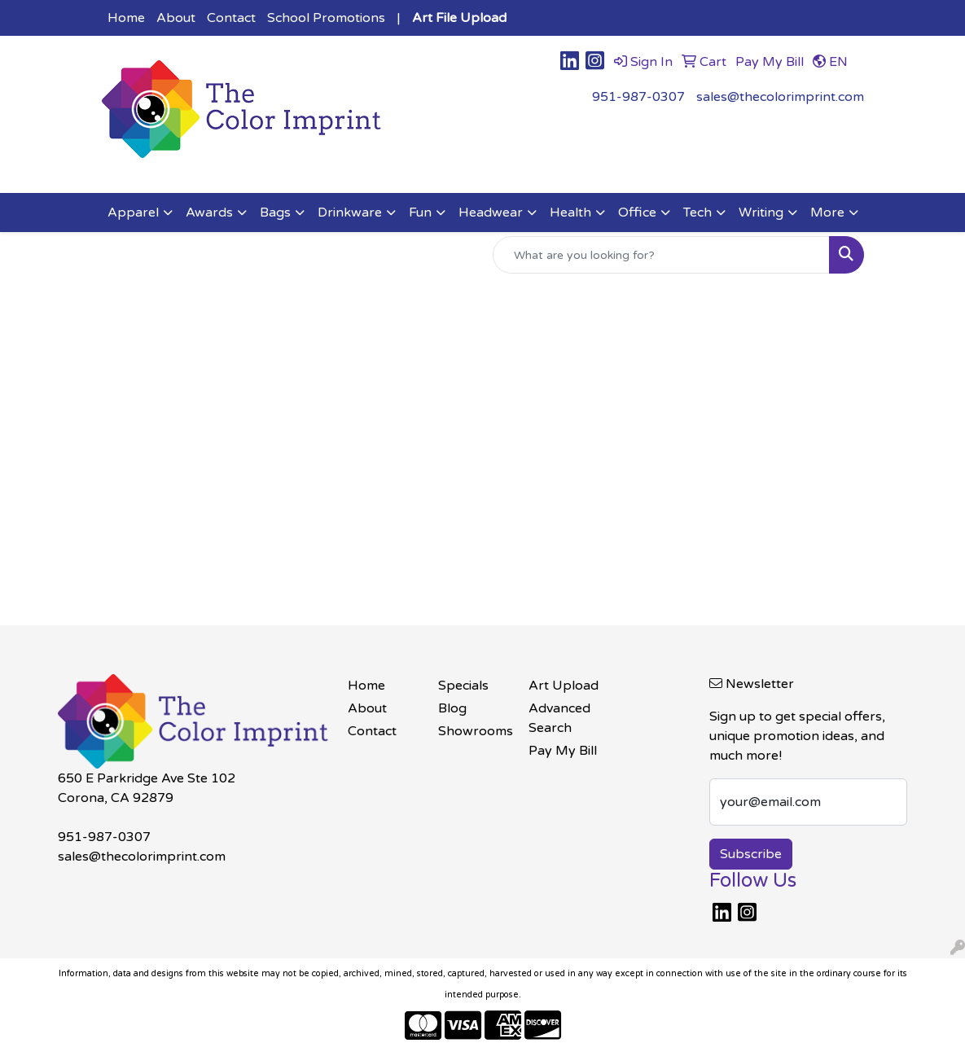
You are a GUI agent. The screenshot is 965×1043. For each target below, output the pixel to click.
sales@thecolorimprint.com (780, 97)
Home (126, 18)
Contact (231, 18)
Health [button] (570, 212)
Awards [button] (209, 212)
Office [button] (637, 212)
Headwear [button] (490, 212)
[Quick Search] (661, 255)
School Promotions (326, 18)
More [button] (827, 212)
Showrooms (473, 731)
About (175, 18)
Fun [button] (420, 212)
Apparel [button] (133, 212)
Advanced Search (559, 718)
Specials (463, 685)
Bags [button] (275, 212)
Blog (452, 708)
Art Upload (564, 685)
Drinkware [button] (350, 212)
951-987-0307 (638, 97)
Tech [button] (697, 212)
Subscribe (751, 854)
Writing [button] (761, 212)
